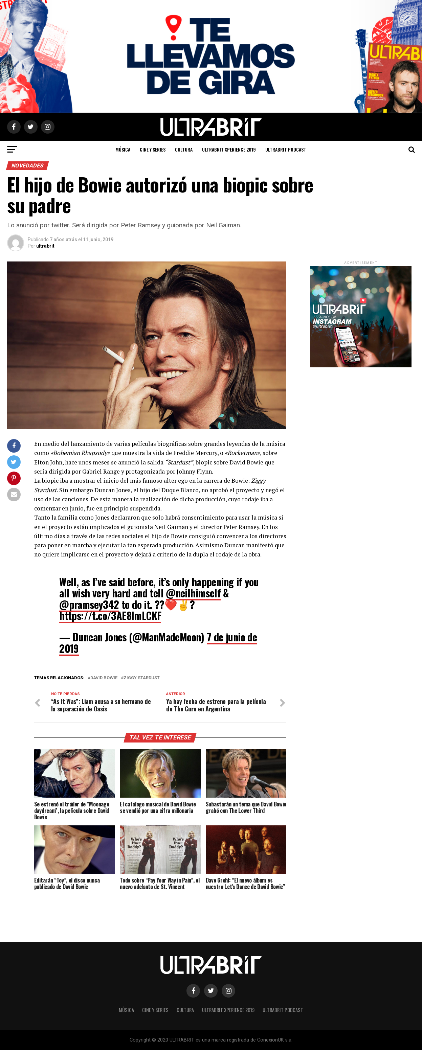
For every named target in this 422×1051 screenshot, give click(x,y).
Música (122, 149)
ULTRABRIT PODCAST (285, 149)
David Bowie (103, 678)
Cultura (184, 149)
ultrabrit (45, 246)
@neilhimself (193, 592)
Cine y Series (152, 149)
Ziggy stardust (142, 678)
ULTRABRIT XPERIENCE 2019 (229, 149)
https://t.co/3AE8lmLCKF (110, 615)
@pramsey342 (89, 604)
